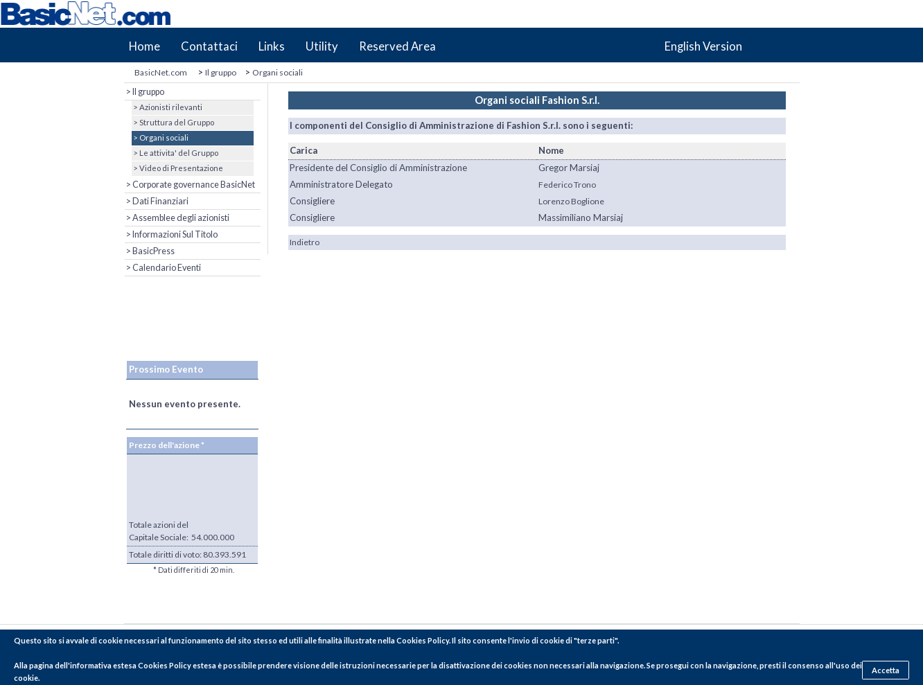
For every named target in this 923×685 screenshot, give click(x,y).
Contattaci (209, 46)
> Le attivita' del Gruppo (175, 152)
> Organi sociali (160, 137)
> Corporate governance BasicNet (190, 184)
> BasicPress (150, 251)
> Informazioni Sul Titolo (171, 234)
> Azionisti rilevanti (167, 107)
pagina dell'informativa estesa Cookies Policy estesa (122, 665)
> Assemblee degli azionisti (177, 218)
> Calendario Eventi (163, 268)
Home (144, 46)
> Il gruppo (144, 92)
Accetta (885, 670)
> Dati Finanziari (156, 201)
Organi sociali (277, 72)
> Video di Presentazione (177, 167)
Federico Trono (567, 184)
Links (271, 46)
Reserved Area (397, 46)
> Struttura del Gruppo (173, 122)
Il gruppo (220, 72)
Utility (322, 46)
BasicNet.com (160, 72)
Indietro (304, 242)
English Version (703, 46)
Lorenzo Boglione (571, 201)
